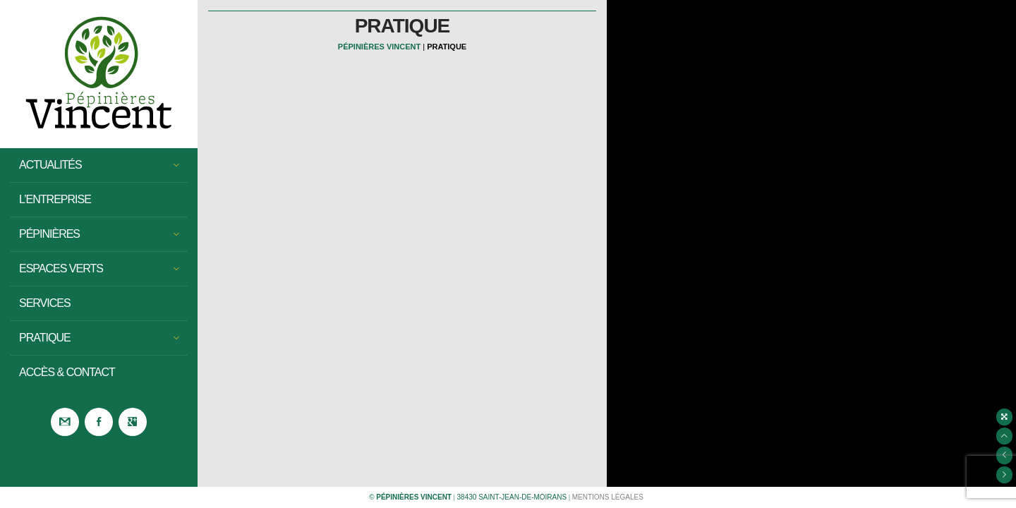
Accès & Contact (67, 372)
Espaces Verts (99, 269)
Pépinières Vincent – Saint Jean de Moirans (99, 74)
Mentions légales (607, 497)
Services (45, 303)
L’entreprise (55, 199)
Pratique (99, 338)
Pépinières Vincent (379, 46)
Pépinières (99, 234)
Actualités (99, 165)
